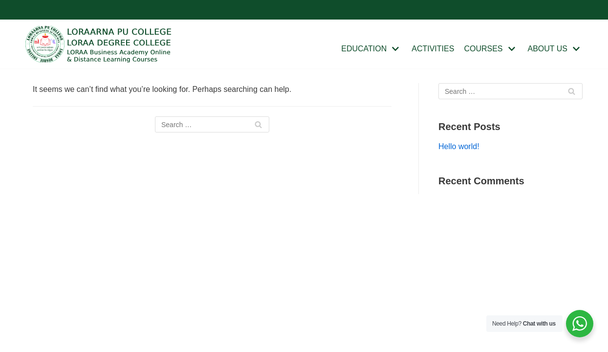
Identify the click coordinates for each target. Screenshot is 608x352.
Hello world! (458, 146)
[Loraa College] (98, 44)
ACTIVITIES (433, 48)
